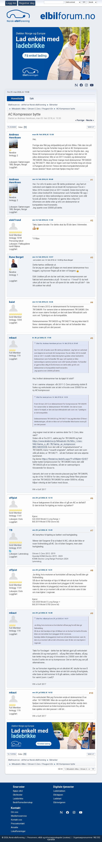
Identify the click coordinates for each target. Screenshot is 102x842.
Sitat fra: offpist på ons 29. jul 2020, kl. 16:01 (52, 619)
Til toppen (12, 754)
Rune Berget (16, 257)
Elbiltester (17, 795)
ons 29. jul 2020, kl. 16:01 (42, 570)
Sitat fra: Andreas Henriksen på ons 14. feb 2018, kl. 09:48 (57, 343)
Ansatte (14, 827)
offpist (13, 497)
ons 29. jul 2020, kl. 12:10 (42, 498)
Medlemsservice (19, 816)
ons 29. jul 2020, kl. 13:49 (42, 530)
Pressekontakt (18, 823)
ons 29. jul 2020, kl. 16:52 (42, 693)
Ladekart (57, 798)
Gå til (60, 769)
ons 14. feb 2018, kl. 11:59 (42, 220)
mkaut (12, 337)
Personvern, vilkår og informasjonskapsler (44, 837)
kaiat (12, 301)
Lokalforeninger (18, 831)
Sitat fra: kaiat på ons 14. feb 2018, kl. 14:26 (52, 397)
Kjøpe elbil (18, 791)
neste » (90, 120)
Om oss (14, 812)
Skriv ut (91, 127)
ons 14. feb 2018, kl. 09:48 (42, 179)
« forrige (79, 120)
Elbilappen (58, 795)
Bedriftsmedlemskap (23, 802)
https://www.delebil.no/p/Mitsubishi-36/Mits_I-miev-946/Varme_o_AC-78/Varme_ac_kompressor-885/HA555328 (58, 444)
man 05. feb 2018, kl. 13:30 (43, 135)
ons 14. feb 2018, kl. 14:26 (42, 302)
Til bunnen (12, 127)
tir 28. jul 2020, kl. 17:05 (41, 338)
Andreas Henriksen (15, 136)
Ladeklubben (59, 791)
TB (10, 530)
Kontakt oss (16, 819)
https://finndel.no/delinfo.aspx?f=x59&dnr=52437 (65, 459)
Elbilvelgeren (59, 802)
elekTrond (15, 220)
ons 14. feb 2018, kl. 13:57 (42, 257)
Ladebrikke (18, 798)
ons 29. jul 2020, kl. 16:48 (42, 613)
